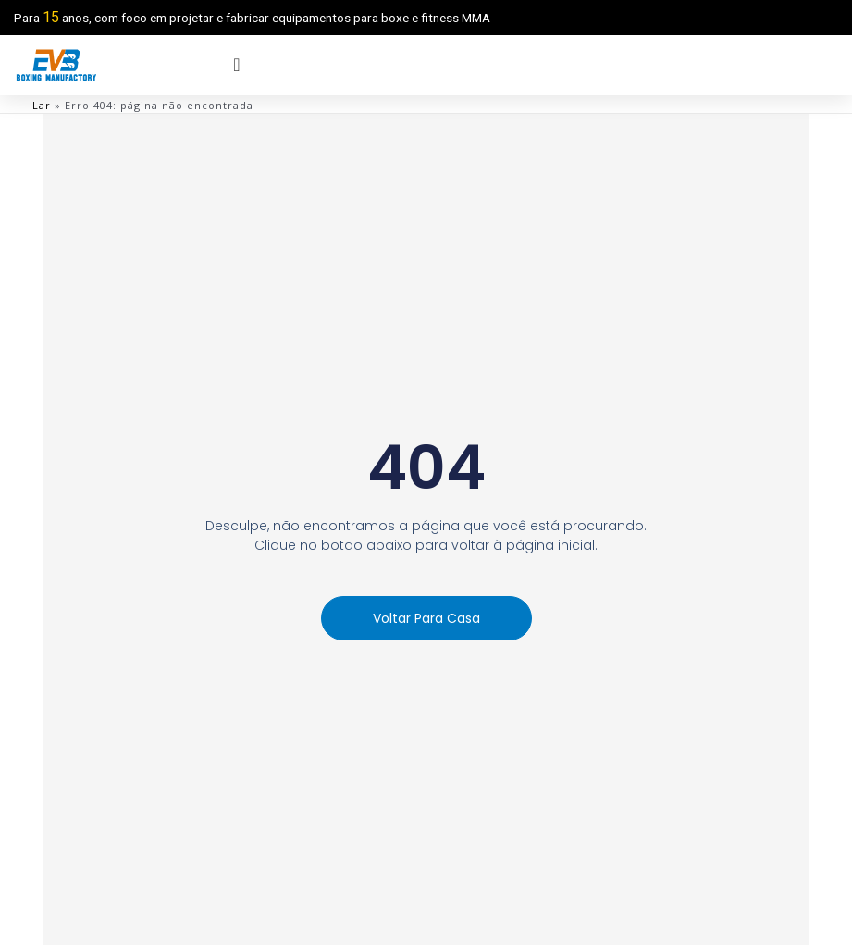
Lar (41, 105)
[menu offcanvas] (236, 65)
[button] (426, 618)
